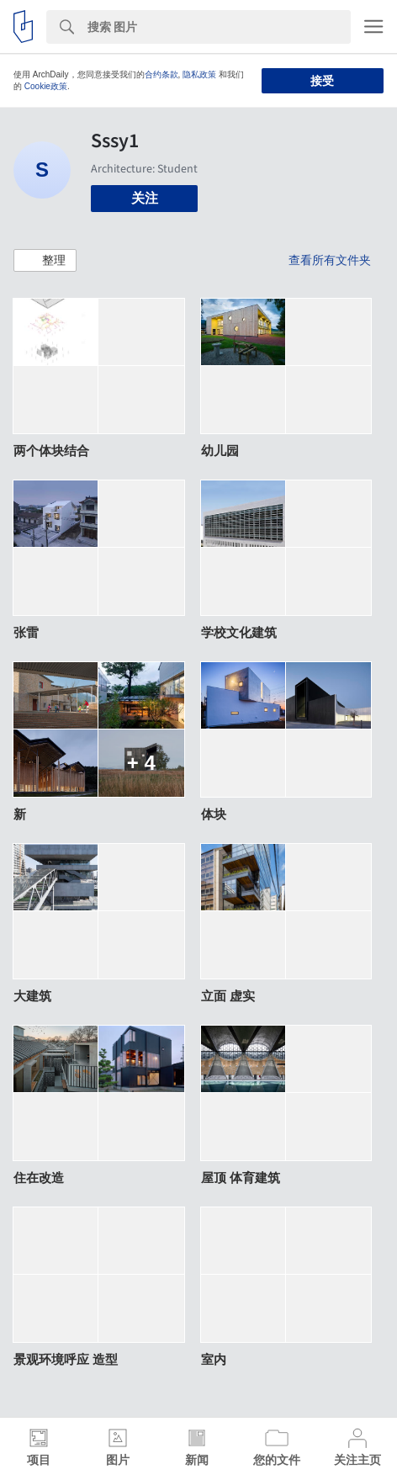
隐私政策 (199, 74)
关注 (144, 198)
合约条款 (161, 74)
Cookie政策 (45, 86)
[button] (45, 261)
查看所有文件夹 (329, 260)
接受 (322, 81)
